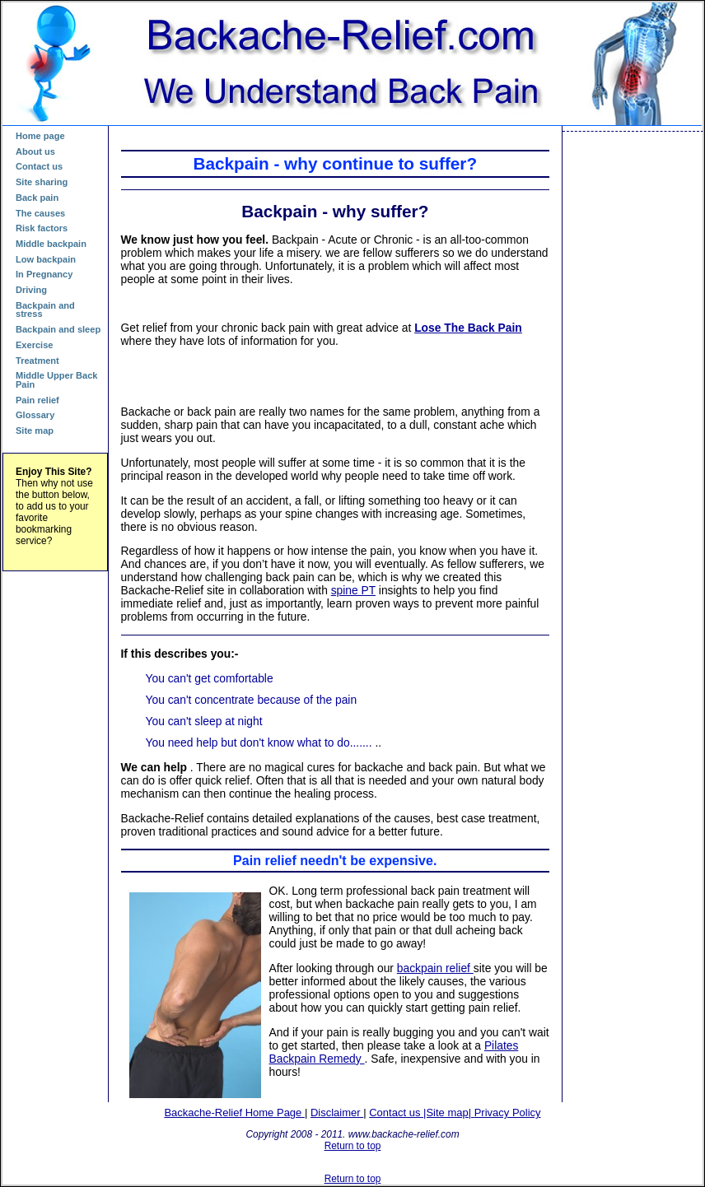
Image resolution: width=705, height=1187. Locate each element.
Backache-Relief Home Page (234, 1112)
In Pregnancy (44, 274)
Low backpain (46, 259)
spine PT (353, 590)
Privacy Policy (507, 1112)
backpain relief (435, 968)
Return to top (352, 1146)
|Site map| (448, 1112)
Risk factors (42, 228)
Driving (31, 290)
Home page (40, 136)
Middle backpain (51, 244)
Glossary (35, 415)
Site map (35, 430)
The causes (40, 213)
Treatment (37, 360)
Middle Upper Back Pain (56, 379)
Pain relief (37, 400)
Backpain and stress (45, 309)
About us (35, 151)
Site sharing (42, 182)
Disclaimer (336, 1112)
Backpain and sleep (58, 329)
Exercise (34, 345)
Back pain (37, 197)
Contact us (39, 166)
